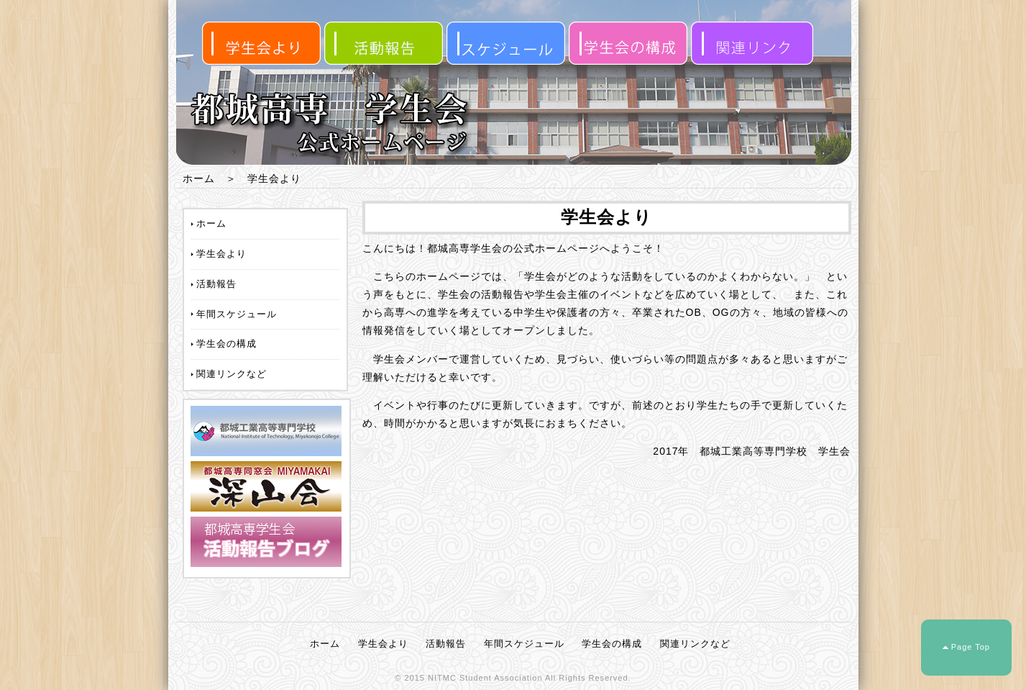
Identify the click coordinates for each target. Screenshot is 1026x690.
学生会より (221, 253)
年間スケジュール (236, 314)
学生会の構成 (226, 343)
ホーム (199, 178)
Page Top (970, 647)
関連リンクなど (231, 373)
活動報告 (216, 283)
